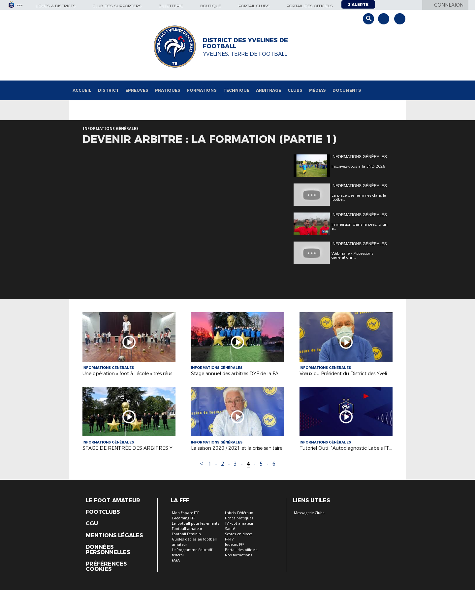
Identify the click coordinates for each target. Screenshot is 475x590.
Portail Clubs (253, 6)
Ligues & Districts (56, 6)
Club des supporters (117, 6)
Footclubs (103, 512)
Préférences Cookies (106, 566)
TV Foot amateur (239, 523)
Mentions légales (114, 535)
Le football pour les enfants (195, 523)
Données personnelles (108, 549)
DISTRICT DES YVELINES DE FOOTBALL (245, 43)
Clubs (295, 90)
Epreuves (136, 90)
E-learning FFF (183, 518)
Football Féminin (186, 534)
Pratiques (167, 90)
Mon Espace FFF (185, 513)
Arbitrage (268, 90)
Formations (202, 90)
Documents (346, 90)
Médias (317, 90)
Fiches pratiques (239, 518)
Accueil (82, 90)
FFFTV (229, 539)
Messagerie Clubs (309, 513)
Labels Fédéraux (239, 513)
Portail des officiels (310, 6)
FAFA (176, 560)
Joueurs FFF (234, 544)
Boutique (210, 6)
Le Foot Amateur (113, 500)
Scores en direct (238, 534)
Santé (230, 529)
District (108, 90)
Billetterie (171, 6)
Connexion (448, 5)
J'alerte (358, 4)
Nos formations (238, 555)
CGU (92, 523)
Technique (236, 90)
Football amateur (187, 529)
